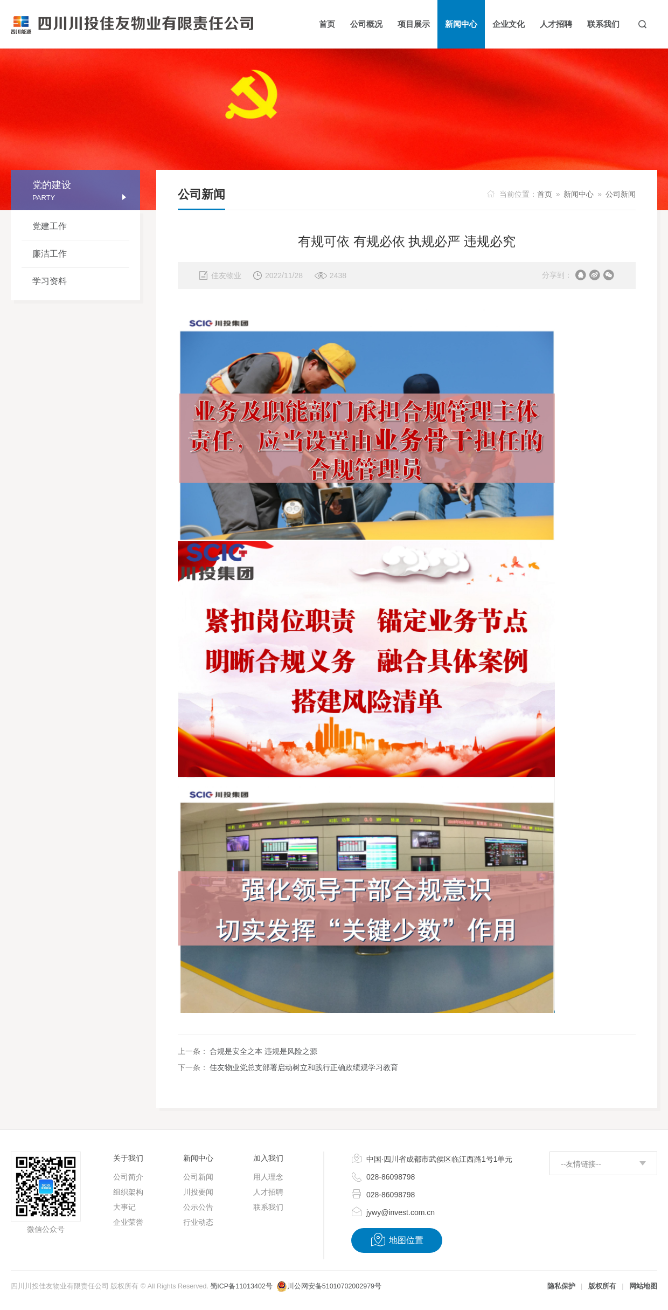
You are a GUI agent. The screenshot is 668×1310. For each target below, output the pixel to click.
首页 (544, 194)
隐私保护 (561, 1286)
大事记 (124, 1207)
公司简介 (128, 1177)
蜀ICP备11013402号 (241, 1286)
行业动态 (198, 1222)
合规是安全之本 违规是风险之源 (263, 1051)
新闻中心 (578, 194)
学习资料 (49, 281)
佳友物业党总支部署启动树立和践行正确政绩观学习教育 (304, 1067)
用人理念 (268, 1177)
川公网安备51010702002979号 (334, 1286)
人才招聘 (268, 1192)
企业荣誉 (128, 1222)
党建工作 (49, 226)
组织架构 (128, 1192)
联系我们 (268, 1207)
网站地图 (643, 1286)
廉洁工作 (49, 253)
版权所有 (602, 1286)
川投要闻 (198, 1192)
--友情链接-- (581, 1164)
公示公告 (198, 1207)
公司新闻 (621, 194)
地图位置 (396, 1240)
